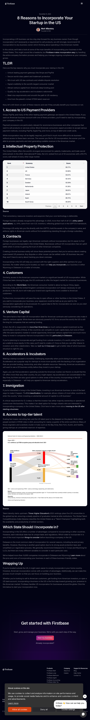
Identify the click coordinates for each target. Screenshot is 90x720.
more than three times (38, 327)
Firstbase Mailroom (53, 675)
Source (6, 211)
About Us (67, 671)
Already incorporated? (45, 643)
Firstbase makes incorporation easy (60, 52)
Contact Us (77, 675)
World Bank (22, 285)
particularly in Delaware (62, 336)
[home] (10, 3)
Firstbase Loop (51, 673)
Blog (75, 671)
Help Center (77, 673)
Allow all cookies (19, 709)
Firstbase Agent (52, 678)
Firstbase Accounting (53, 680)
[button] (81, 3)
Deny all (44, 709)
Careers (66, 673)
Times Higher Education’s (38, 513)
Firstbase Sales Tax (52, 682)
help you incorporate (57, 265)
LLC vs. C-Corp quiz (46, 346)
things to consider (32, 538)
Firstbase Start (51, 671)
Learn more (13, 703)
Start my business (45, 638)
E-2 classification (33, 393)
